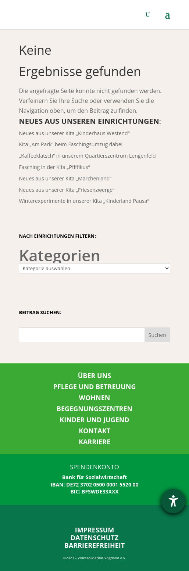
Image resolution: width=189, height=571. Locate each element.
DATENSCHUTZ (95, 537)
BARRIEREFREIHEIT (94, 545)
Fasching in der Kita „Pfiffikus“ (54, 167)
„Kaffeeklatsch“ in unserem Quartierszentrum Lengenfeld (87, 155)
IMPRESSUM (94, 529)
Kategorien (59, 255)
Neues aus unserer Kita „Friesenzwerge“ (66, 189)
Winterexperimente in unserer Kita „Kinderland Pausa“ (84, 200)
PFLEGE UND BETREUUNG (94, 386)
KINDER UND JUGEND (94, 419)
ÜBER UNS (94, 375)
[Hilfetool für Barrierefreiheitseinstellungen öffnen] (173, 501)
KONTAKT (94, 430)
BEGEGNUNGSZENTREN (94, 408)
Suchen (157, 334)
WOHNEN (94, 397)
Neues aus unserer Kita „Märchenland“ (65, 178)
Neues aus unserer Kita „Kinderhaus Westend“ (74, 133)
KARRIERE (94, 441)
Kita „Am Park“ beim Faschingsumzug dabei (70, 144)
